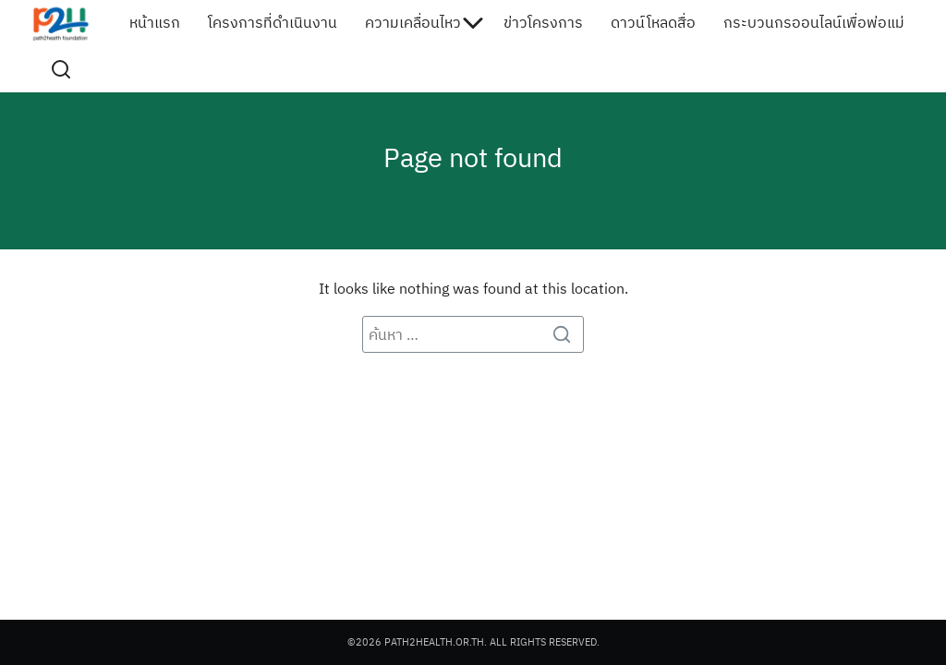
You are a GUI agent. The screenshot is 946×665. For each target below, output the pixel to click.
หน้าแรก (154, 23)
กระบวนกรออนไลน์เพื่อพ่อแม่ (813, 23)
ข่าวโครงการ (543, 23)
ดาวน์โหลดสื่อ (653, 23)
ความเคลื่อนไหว (413, 23)
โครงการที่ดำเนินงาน (272, 23)
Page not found (473, 156)
